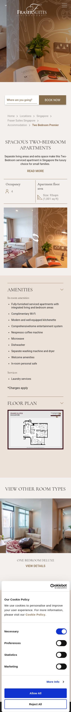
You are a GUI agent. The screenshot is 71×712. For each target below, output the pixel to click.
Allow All (35, 693)
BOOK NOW (52, 100)
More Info (53, 681)
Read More (35, 171)
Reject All (35, 704)
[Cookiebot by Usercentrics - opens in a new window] (51, 586)
